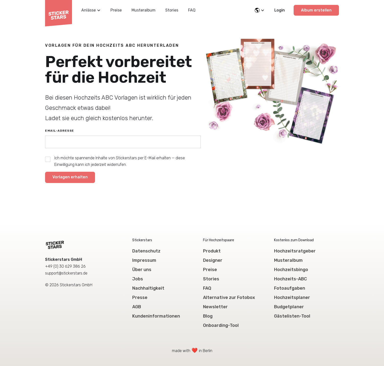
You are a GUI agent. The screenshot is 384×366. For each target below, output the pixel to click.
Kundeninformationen (156, 316)
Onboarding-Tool (221, 325)
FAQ (191, 10)
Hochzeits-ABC (290, 279)
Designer (212, 260)
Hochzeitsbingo (291, 269)
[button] (91, 10)
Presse (139, 297)
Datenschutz (146, 251)
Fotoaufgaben (289, 288)
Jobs (137, 279)
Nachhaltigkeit (148, 288)
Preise (116, 10)
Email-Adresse (59, 130)
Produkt (212, 251)
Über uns (141, 269)
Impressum (144, 260)
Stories (171, 10)
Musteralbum (144, 10)
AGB (136, 306)
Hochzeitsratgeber (295, 251)
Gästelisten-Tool (292, 316)
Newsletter (215, 306)
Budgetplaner (289, 306)
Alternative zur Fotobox (229, 297)
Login (279, 10)
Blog (208, 316)
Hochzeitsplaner (292, 297)
